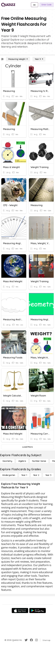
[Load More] (27, 447)
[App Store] (20, 610)
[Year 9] (38, 59)
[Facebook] (31, 640)
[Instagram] (36, 640)
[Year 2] (36, 475)
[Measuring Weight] (18, 59)
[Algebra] (22, 461)
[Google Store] (37, 610)
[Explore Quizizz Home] (8, 5)
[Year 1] (24, 475)
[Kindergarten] (9, 475)
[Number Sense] (39, 461)
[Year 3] (48, 475)
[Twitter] (26, 640)
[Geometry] (7, 461)
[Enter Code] (46, 4)
